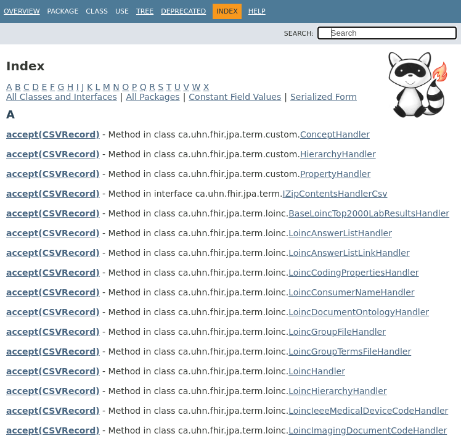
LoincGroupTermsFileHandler (349, 351)
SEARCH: (299, 34)
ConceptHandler (335, 134)
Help (257, 11)
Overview (22, 11)
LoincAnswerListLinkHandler (348, 253)
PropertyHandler (335, 174)
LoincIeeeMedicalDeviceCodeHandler (368, 411)
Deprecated (183, 11)
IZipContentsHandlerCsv (335, 194)
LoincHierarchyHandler (337, 391)
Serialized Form (323, 97)
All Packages (152, 97)
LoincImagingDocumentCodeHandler (367, 430)
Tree (144, 11)
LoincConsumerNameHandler (351, 292)
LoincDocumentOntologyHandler (358, 312)
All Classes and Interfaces (61, 97)
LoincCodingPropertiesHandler (353, 273)
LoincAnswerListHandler (340, 233)
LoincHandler (316, 371)
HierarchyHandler (338, 154)
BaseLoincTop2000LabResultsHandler (368, 213)
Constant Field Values (235, 97)
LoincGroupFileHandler (337, 332)
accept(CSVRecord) (53, 134)
